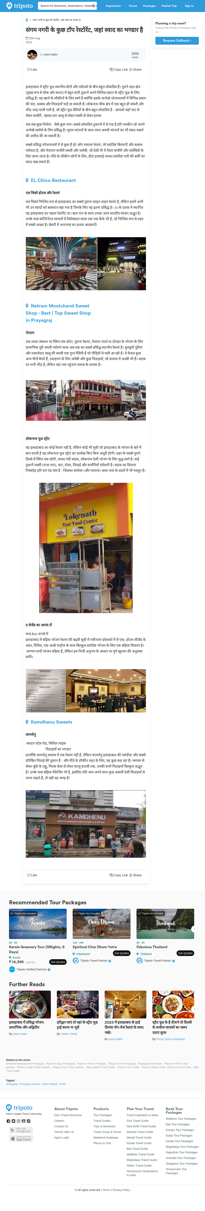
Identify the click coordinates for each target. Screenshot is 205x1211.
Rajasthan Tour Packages (182, 1152)
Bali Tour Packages (178, 1124)
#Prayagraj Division (29, 1084)
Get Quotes (58, 962)
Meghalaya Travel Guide (142, 1160)
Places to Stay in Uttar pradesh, (34, 1067)
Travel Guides (102, 1120)
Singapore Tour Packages (182, 1163)
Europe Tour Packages (180, 1130)
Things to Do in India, (128, 1067)
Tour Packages (102, 1115)
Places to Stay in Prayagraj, (61, 1063)
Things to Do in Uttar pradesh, (68, 1067)
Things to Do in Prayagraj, (122, 1063)
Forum (133, 6)
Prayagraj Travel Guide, (150, 1063)
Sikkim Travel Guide (139, 1165)
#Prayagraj (12, 1084)
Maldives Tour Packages (181, 1118)
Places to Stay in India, (153, 1067)
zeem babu (20, 1033)
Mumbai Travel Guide (140, 1132)
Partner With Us (64, 1132)
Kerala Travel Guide (139, 1143)
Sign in (189, 6)
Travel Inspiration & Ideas (142, 1115)
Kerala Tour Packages (179, 1141)
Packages (149, 6)
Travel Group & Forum (107, 1132)
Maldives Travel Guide (141, 1154)
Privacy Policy (121, 1190)
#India (62, 1084)
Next (195, 930)
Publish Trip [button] (170, 6)
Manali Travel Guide (139, 1137)
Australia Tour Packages (181, 1158)
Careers (59, 1120)
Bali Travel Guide (137, 1148)
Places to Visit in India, (179, 1067)
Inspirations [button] (114, 6)
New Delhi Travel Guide (141, 1126)
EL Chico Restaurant (51, 180)
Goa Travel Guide (138, 1120)
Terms (106, 1190)
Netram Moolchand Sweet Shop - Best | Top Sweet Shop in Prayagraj (58, 313)
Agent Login (61, 1137)
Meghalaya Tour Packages (182, 1146)
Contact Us (61, 1126)
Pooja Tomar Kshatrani (170, 1039)
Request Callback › (177, 40)
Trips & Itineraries (104, 1126)
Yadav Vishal (69, 1033)
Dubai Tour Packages (179, 1135)
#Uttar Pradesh (49, 1084)
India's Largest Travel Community (24, 1114)
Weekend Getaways (106, 1137)
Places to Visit (102, 1143)
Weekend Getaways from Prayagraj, (25, 1063)
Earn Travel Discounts (68, 1115)
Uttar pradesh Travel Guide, (101, 1067)
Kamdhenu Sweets (49, 722)
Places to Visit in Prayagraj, (92, 1063)
